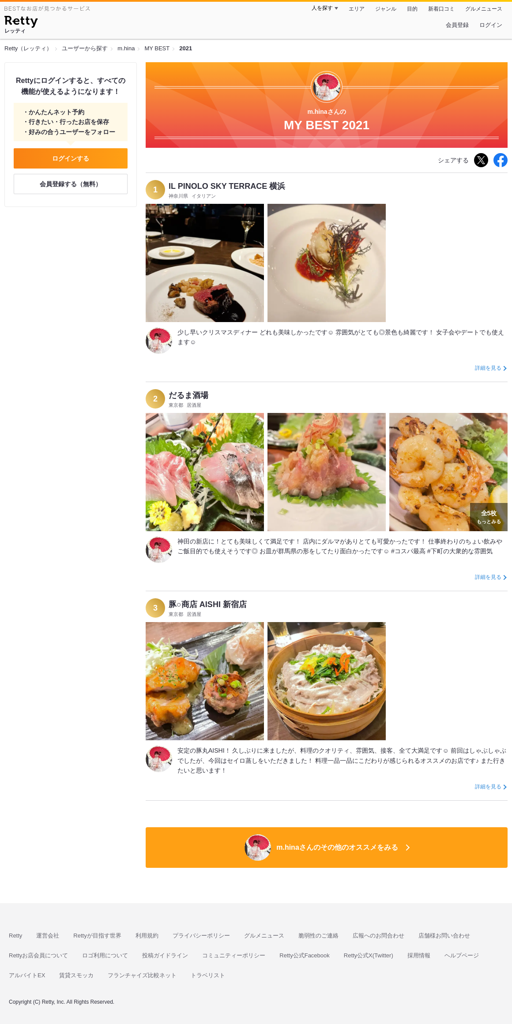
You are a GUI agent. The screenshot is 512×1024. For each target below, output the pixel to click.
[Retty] (21, 23)
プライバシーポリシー (201, 935)
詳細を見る (488, 368)
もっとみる (489, 516)
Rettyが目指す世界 (97, 935)
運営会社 (47, 935)
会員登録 (457, 25)
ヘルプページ (461, 955)
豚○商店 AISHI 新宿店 (208, 604)
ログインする (70, 158)
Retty (15, 935)
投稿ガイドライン (165, 955)
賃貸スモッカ (76, 975)
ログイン (490, 25)
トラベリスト (208, 975)
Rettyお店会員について (38, 955)
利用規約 (147, 935)
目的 (412, 9)
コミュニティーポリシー (233, 955)
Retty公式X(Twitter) (368, 955)
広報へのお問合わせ (378, 935)
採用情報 (418, 955)
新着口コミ (441, 9)
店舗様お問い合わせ (444, 935)
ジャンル (385, 9)
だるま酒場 (188, 395)
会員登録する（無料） (71, 184)
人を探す (322, 8)
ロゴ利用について (105, 955)
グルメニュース (483, 9)
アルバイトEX (27, 975)
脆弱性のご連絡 (318, 935)
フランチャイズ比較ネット (142, 975)
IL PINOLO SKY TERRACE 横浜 (227, 186)
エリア (357, 9)
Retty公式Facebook (304, 955)
